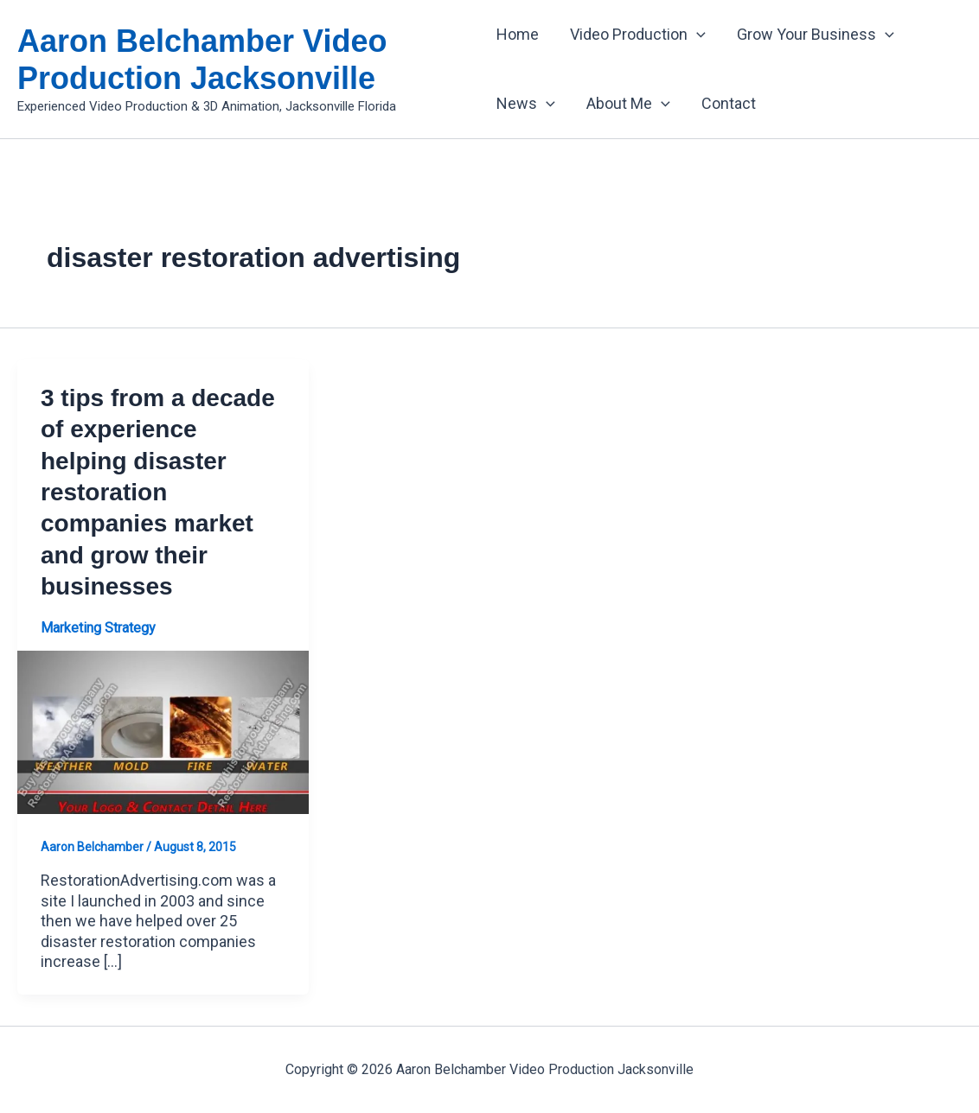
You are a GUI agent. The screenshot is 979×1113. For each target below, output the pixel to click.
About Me (628, 103)
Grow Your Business (815, 34)
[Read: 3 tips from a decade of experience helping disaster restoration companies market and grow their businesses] (163, 731)
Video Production (638, 34)
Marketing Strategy (98, 628)
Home (517, 34)
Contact (728, 103)
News (525, 103)
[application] (697, 34)
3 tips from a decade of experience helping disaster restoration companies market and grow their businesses (158, 492)
